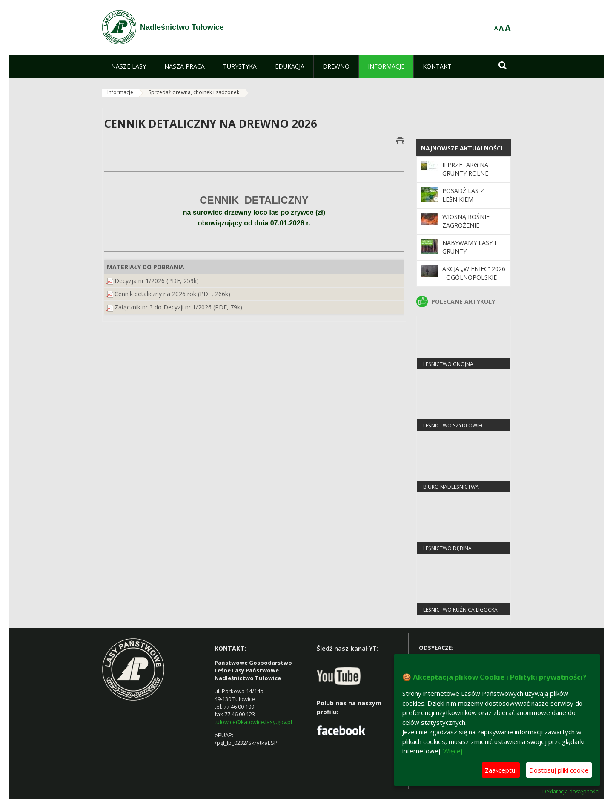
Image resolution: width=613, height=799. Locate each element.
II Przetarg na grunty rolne (465, 169)
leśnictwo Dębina (447, 548)
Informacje (120, 92)
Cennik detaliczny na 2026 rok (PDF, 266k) (172, 294)
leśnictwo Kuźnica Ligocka (460, 609)
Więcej (452, 751)
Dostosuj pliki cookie (559, 770)
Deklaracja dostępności (570, 792)
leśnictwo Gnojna (448, 364)
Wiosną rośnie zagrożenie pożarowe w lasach (466, 230)
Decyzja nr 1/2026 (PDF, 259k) (157, 281)
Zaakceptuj (501, 770)
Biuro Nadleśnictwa (451, 486)
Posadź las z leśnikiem (463, 195)
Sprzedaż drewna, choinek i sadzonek (194, 92)
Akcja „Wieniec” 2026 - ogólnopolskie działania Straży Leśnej (473, 282)
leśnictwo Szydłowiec (453, 425)
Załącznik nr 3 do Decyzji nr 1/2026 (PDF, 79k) (178, 307)
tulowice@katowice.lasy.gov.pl (253, 722)
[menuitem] (128, 66)
